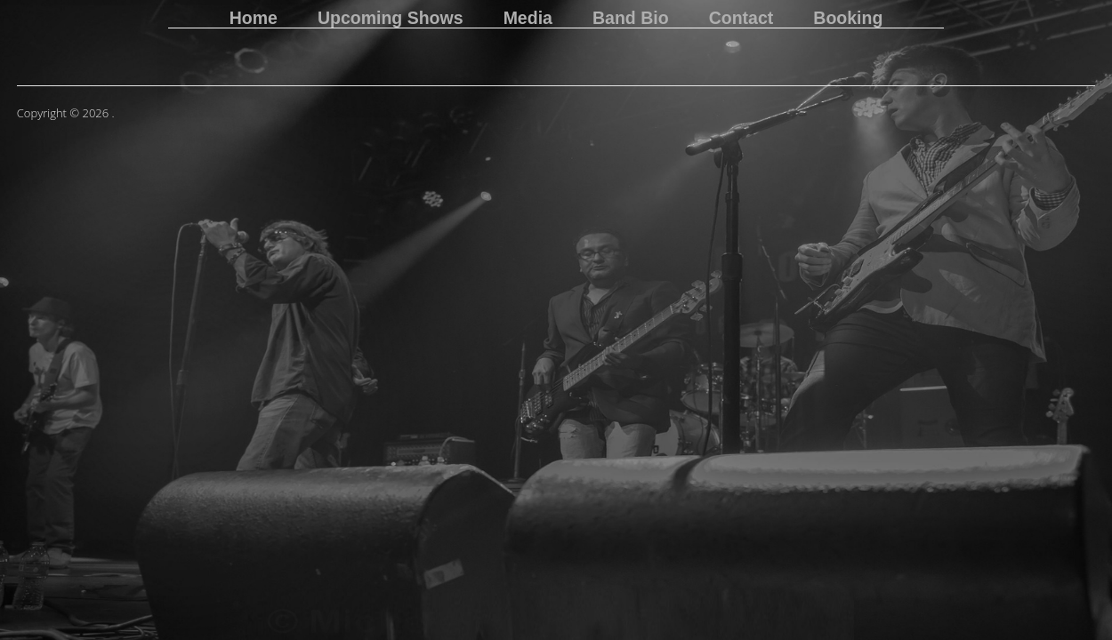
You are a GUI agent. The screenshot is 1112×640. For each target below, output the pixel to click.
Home (254, 19)
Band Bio (630, 19)
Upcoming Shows (390, 19)
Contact (741, 19)
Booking (847, 19)
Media (528, 19)
